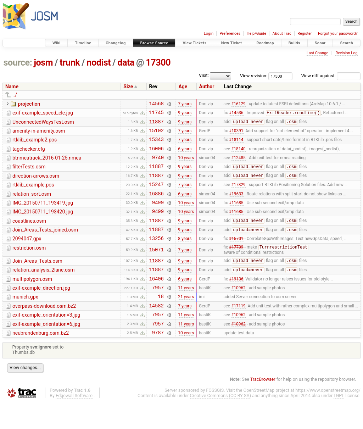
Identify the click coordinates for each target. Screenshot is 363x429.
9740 (158, 164)
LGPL (339, 422)
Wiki (56, 43)
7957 (158, 309)
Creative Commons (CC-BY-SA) (220, 422)
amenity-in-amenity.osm (38, 134)
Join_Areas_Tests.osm (37, 278)
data (125, 62)
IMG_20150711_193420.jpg (42, 224)
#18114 (236, 144)
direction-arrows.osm (35, 184)
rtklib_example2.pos (34, 144)
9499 (158, 215)
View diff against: (331, 75)
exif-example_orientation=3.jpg (46, 338)
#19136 (236, 298)
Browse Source (154, 43)
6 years (184, 154)
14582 (156, 329)
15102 (156, 134)
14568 (156, 104)
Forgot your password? (338, 33)
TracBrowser (262, 406)
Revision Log (346, 53)
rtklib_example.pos (33, 194)
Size (128, 86)
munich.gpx (25, 318)
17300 (158, 62)
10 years (186, 164)
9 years (184, 114)
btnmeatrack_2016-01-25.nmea (46, 164)
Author (206, 86)
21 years (186, 319)
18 (161, 319)
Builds (294, 43)
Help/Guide (256, 33)
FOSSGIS (215, 417)
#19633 (236, 204)
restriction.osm (29, 265)
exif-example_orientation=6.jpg (46, 349)
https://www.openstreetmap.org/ (328, 417)
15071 (156, 267)
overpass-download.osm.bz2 (44, 329)
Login (208, 33)
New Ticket (231, 43)
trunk (70, 62)
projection (29, 104)
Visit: (204, 75)
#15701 (236, 255)
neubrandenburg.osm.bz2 (40, 359)
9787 (158, 359)
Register (304, 33)
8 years (184, 255)
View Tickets (194, 43)
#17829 (238, 195)
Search (346, 43)
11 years (186, 309)
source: (18, 62)
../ (14, 95)
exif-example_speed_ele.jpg (42, 114)
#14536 (236, 114)
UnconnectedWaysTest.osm (43, 124)
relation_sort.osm (31, 204)
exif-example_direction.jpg (41, 308)
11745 (156, 114)
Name (11, 86)
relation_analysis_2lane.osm (43, 288)
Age (182, 86)
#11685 (236, 214)
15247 (156, 194)
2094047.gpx (26, 254)
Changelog (115, 43)
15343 (156, 144)
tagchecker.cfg (28, 154)
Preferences (229, 33)
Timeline (83, 43)
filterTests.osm (28, 174)
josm (43, 62)
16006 (156, 154)
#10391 (236, 134)
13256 (156, 255)
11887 (156, 124)
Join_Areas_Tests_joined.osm (45, 244)
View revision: (253, 75)
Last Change (317, 53)
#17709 (236, 264)
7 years (184, 104)
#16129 (238, 104)
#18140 (238, 154)
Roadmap (265, 43)
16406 (156, 299)
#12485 (238, 164)
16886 (156, 205)
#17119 (238, 329)
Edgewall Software (74, 422)
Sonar (320, 43)
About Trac (282, 33)
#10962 (238, 309)
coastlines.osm (29, 235)
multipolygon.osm (32, 298)
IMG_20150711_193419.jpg (42, 214)
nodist (98, 62)
